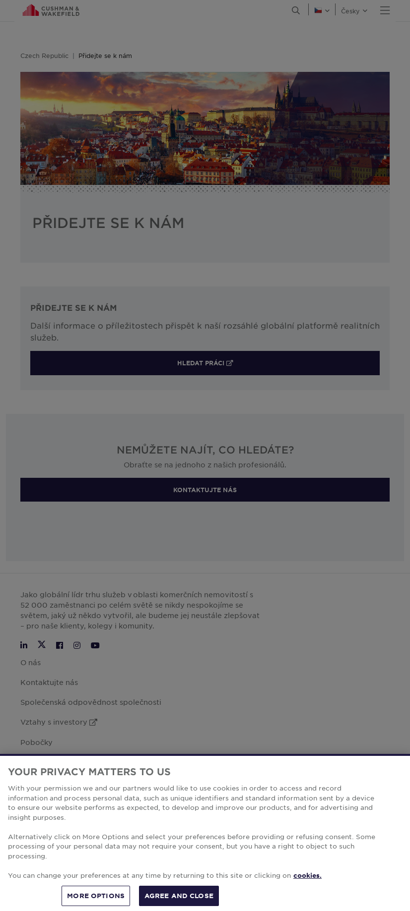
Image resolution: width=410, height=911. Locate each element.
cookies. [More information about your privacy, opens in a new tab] (307, 883)
